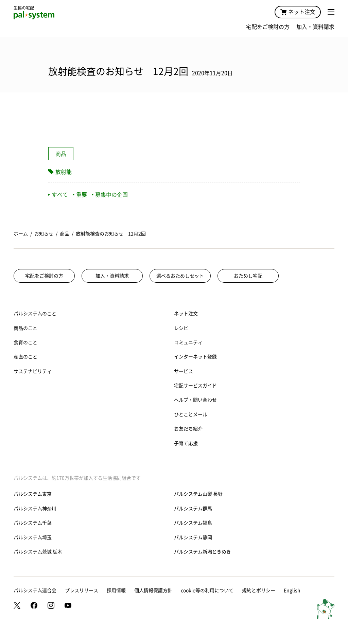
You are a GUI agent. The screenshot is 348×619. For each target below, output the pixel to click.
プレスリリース (81, 590)
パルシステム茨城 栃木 (38, 551)
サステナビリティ (33, 371)
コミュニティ (188, 342)
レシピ (181, 328)
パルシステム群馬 (193, 508)
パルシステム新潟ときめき (202, 551)
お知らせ (43, 233)
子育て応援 (186, 443)
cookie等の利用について (207, 590)
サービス (183, 371)
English (292, 590)
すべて (58, 194)
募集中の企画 (110, 194)
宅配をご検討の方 (268, 27)
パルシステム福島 (193, 522)
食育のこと (25, 342)
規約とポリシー (258, 590)
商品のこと (25, 328)
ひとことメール (190, 414)
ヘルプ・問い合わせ (195, 399)
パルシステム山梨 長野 (198, 494)
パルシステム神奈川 (35, 508)
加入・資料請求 (315, 27)
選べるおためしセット (180, 275)
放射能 (63, 172)
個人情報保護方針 (153, 590)
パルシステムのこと (35, 313)
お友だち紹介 (188, 428)
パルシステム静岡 (193, 537)
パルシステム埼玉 (33, 537)
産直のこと (25, 356)
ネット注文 (297, 12)
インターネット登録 (195, 356)
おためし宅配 (248, 275)
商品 (60, 154)
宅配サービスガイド (195, 385)
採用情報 (116, 590)
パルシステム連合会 (35, 590)
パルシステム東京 (33, 494)
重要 (80, 194)
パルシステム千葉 (33, 522)
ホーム (21, 233)
